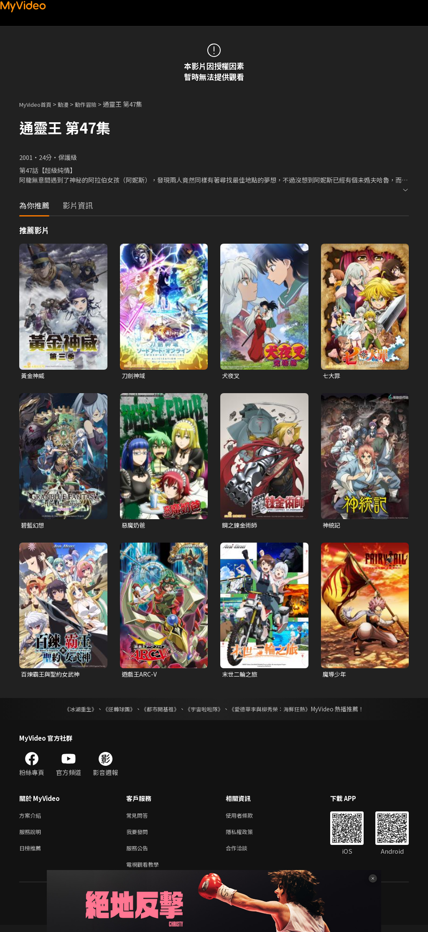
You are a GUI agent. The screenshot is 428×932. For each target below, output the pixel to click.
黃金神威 (33, 375)
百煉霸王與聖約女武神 (52, 676)
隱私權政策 (246, 835)
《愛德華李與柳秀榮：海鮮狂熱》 (275, 711)
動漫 (70, 104)
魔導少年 (335, 676)
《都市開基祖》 (158, 711)
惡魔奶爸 (134, 525)
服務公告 (138, 853)
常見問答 (138, 818)
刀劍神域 (134, 375)
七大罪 (332, 375)
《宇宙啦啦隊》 (204, 711)
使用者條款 (246, 818)
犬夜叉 (231, 375)
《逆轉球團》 (114, 711)
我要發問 (138, 835)
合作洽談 (243, 853)
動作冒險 (94, 104)
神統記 (332, 525)
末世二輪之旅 (241, 676)
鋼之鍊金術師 (241, 525)
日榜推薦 (31, 853)
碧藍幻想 (33, 525)
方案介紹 (31, 818)
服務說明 (31, 835)
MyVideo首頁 (38, 104)
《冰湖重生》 (73, 711)
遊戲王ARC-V (140, 676)
